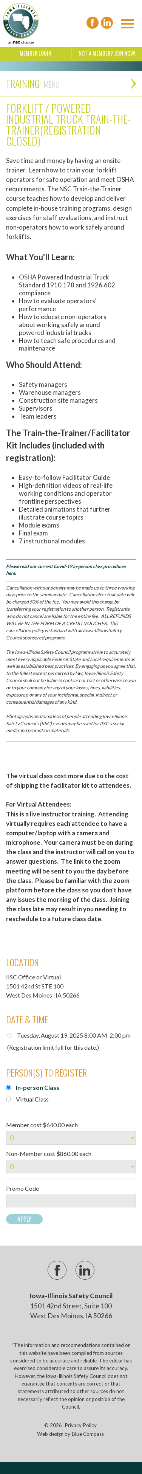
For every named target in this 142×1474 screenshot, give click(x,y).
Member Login (35, 53)
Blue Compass (88, 1434)
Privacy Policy (81, 1425)
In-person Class (37, 1087)
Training (33, 83)
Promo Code (22, 1188)
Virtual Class (32, 1099)
